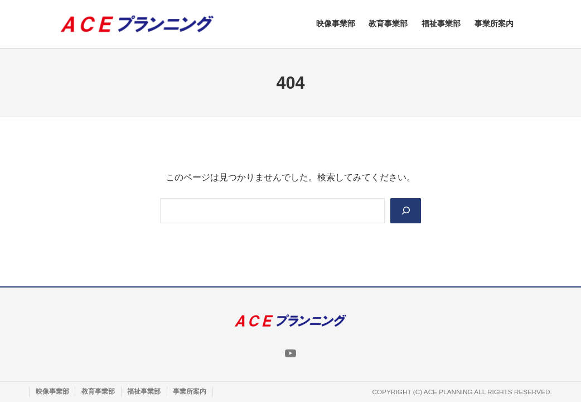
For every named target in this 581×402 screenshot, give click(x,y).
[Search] (405, 210)
